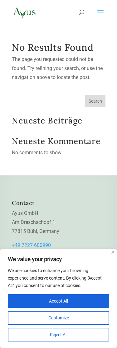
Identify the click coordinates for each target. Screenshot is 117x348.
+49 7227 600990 (31, 245)
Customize (58, 317)
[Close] (112, 252)
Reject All (58, 334)
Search (95, 101)
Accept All (58, 301)
